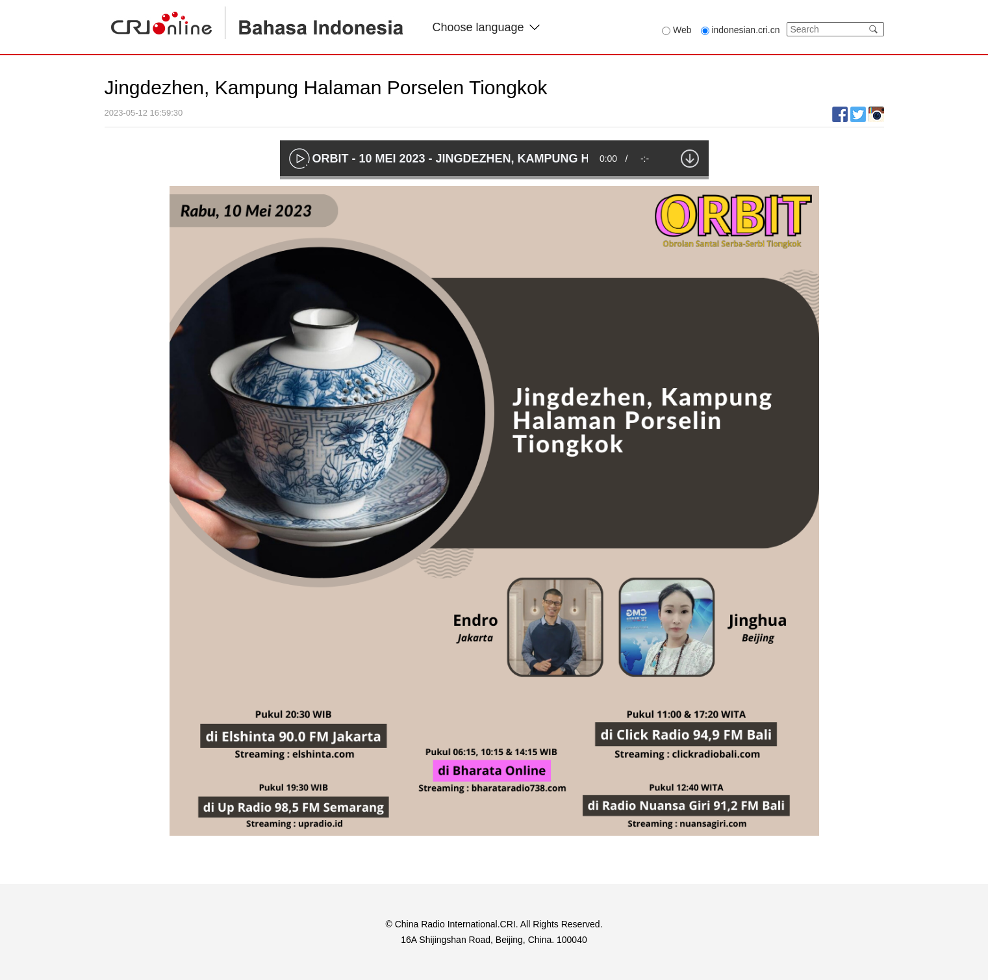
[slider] (494, 177)
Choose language (486, 27)
